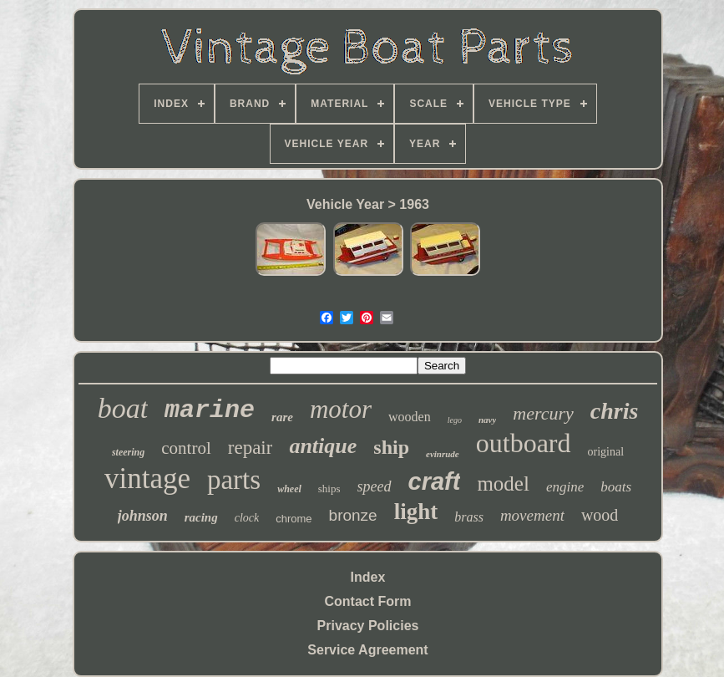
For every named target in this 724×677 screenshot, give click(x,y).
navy (487, 420)
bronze (353, 515)
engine (565, 487)
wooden (409, 417)
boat (123, 408)
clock (247, 518)
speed (374, 486)
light (416, 511)
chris (614, 411)
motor (341, 409)
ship (391, 447)
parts (234, 480)
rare (282, 417)
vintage (147, 478)
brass (469, 517)
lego (455, 420)
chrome (293, 518)
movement (532, 515)
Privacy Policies (368, 625)
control (185, 448)
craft (434, 481)
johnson (143, 515)
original (606, 451)
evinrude (442, 454)
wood (599, 515)
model (503, 483)
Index (368, 577)
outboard (523, 443)
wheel (289, 489)
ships (329, 488)
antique (323, 446)
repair (250, 447)
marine (210, 410)
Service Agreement (367, 650)
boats (615, 487)
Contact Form (368, 601)
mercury (543, 413)
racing (201, 517)
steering (128, 452)
